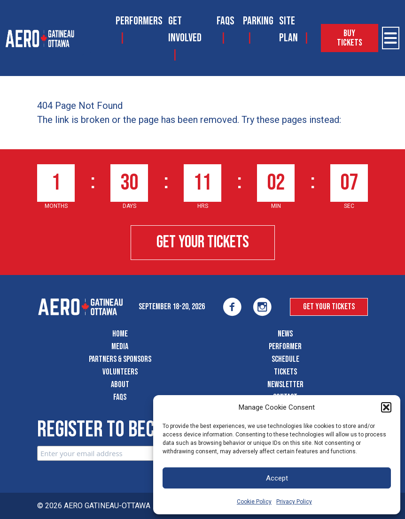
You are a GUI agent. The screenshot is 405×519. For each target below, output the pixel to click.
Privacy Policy (294, 501)
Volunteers (120, 372)
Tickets (285, 372)
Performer (285, 346)
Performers (139, 21)
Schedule (285, 359)
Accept (277, 478)
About (120, 384)
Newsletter (285, 384)
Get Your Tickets (202, 242)
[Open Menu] (390, 38)
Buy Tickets (349, 38)
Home (120, 334)
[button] (386, 407)
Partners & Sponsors (120, 359)
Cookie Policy (254, 501)
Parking (258, 21)
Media (119, 346)
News (285, 334)
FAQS (225, 21)
